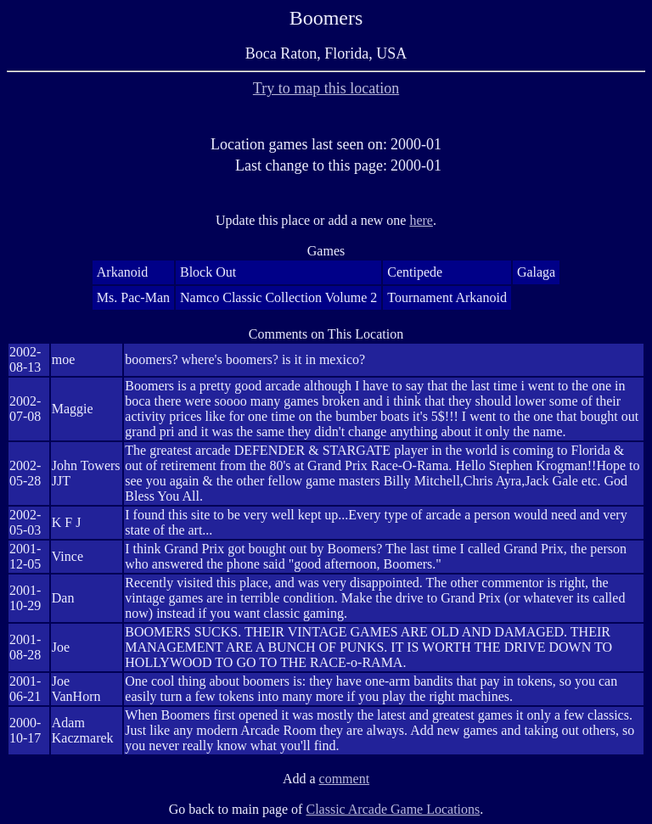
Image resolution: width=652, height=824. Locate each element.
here (421, 220)
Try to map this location (326, 88)
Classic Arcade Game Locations (393, 809)
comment (344, 778)
